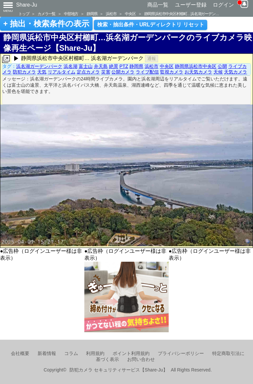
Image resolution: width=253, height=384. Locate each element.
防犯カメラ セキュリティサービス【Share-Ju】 (118, 370)
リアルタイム (61, 71)
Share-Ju (26, 5)
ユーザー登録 (191, 5)
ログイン (223, 5)
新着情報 (47, 353)
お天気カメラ (198, 71)
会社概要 (20, 353)
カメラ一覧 (46, 14)
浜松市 (111, 14)
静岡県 (92, 14)
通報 (151, 58)
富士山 (86, 66)
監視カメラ (171, 71)
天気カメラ (235, 71)
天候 (218, 71)
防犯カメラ (24, 71)
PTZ (124, 66)
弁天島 (101, 66)
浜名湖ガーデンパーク (39, 66)
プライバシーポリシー (181, 353)
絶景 (113, 66)
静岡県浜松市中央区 (195, 66)
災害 (105, 71)
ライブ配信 (147, 71)
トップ (23, 14)
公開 (222, 66)
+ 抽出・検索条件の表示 (46, 23)
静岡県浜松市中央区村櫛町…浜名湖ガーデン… (181, 14)
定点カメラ (88, 71)
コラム (71, 353)
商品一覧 (157, 5)
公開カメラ (122, 71)
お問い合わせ (141, 359)
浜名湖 (70, 66)
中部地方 (71, 14)
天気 (41, 71)
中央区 (130, 14)
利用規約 (95, 353)
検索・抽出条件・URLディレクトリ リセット (150, 24)
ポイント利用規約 (131, 353)
